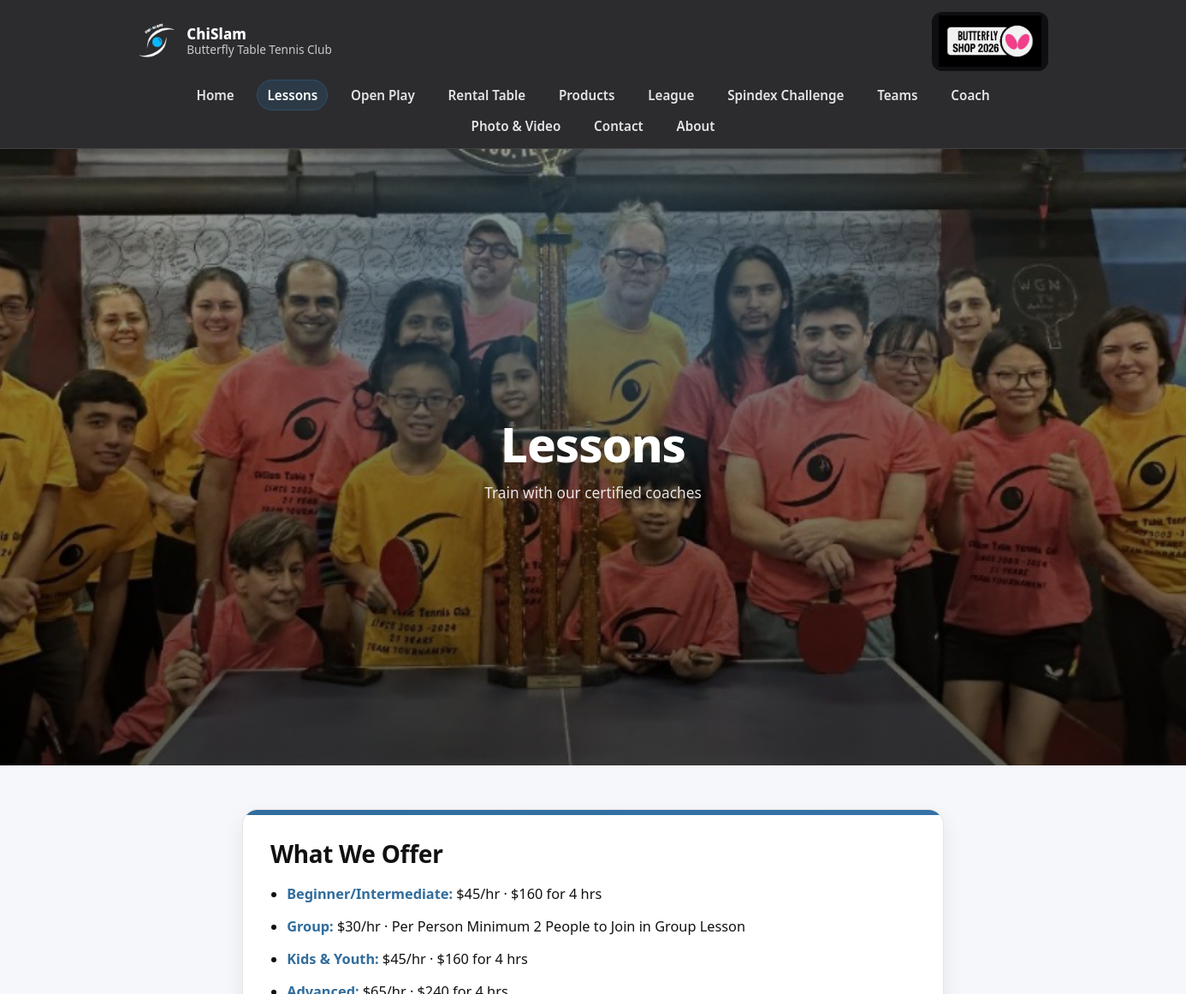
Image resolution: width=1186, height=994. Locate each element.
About (695, 125)
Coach (970, 95)
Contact (618, 125)
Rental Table (487, 95)
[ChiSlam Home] (240, 41)
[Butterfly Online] (990, 42)
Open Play (383, 95)
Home (215, 95)
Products (586, 95)
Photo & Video (516, 125)
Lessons (293, 95)
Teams (897, 95)
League (671, 95)
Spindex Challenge (785, 95)
